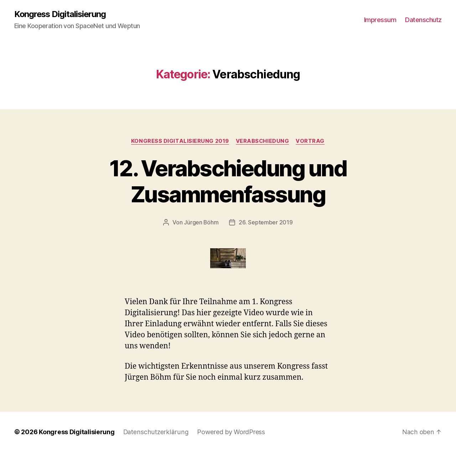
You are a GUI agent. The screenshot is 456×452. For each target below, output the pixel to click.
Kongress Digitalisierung (61, 14)
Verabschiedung (263, 141)
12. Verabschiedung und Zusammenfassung (228, 181)
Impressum (380, 20)
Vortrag (311, 141)
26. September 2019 (266, 222)
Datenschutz (423, 20)
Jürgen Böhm (201, 222)
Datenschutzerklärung (155, 432)
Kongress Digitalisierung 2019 (179, 141)
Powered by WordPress (229, 432)
